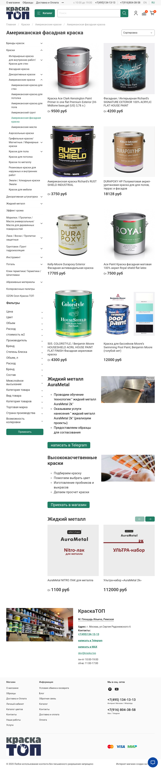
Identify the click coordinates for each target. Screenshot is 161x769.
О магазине (13, 2)
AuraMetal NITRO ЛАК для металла (70, 580)
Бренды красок (15, 43)
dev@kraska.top (87, 653)
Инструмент (13, 257)
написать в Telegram (69, 445)
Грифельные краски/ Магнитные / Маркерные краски (23, 142)
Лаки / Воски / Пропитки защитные (21, 237)
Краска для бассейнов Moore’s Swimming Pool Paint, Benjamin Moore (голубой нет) (128, 347)
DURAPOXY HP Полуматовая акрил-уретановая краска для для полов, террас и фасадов (127, 185)
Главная (11, 24)
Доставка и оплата (49, 714)
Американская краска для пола (26, 105)
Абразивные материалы (20, 282)
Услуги (10, 725)
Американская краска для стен (26, 87)
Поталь (10, 264)
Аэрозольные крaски (21, 133)
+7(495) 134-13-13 (122, 700)
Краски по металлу (20, 162)
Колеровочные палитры (20, 288)
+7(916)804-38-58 (130, 2)
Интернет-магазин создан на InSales (135, 764)
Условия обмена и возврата (54, 688)
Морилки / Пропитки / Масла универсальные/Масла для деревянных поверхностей (20, 223)
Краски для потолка (21, 156)
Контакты (11, 714)
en (145, 2)
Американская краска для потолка (26, 96)
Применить (25, 431)
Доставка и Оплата (47, 2)
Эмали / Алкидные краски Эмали (24, 182)
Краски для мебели (20, 189)
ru (153, 2)
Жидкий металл (15, 203)
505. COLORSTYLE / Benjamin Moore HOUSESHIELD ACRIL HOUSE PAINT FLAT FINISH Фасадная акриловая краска (70, 349)
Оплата (43, 720)
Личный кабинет (15, 704)
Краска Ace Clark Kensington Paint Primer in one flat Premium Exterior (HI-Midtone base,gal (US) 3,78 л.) (72, 102)
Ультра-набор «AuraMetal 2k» (122, 580)
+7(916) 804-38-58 (122, 710)
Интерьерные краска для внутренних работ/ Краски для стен (22, 60)
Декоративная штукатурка (22, 196)
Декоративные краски (22, 74)
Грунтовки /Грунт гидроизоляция (16, 248)
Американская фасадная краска (26, 119)
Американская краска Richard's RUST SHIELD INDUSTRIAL (72, 183)
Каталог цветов (14, 709)
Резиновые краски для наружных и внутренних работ (23, 171)
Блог (41, 693)
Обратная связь (47, 698)
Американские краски (48, 24)
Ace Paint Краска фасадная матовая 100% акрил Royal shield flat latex (128, 266)
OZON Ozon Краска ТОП (20, 295)
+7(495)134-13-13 (105, 2)
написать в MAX (87, 646)
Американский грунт (23, 112)
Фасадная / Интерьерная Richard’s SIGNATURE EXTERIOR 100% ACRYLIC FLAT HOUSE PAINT (128, 102)
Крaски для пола (19, 151)
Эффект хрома (14, 210)
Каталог (44, 13)
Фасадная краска (19, 69)
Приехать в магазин (68, 505)
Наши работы (13, 720)
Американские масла (24, 127)
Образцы (28, 2)
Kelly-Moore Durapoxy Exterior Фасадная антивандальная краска (70, 266)
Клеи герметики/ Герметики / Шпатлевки (23, 273)
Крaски (25, 24)
